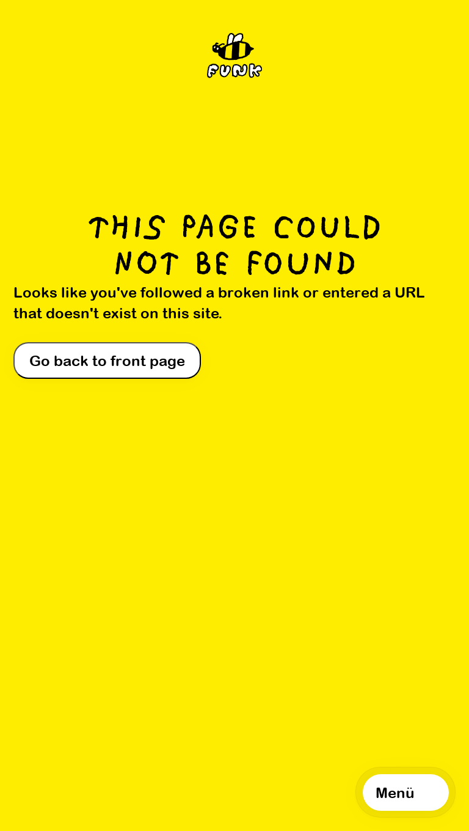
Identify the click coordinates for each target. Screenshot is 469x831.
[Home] (234, 59)
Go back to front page (107, 360)
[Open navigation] (405, 792)
